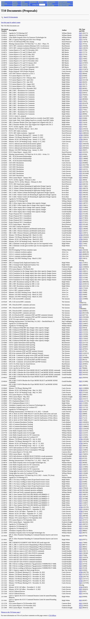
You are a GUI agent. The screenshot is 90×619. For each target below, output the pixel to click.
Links (3, 5)
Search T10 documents (11, 17)
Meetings (15, 3)
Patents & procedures (64, 3)
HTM (81, 135)
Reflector (41, 2)
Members (50, 3)
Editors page (51, 5)
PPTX (81, 518)
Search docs (25, 5)
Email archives (51, 2)
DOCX (81, 401)
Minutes (15, 5)
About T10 (4, 3)
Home (3, 2)
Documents (25, 3)
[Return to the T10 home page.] (10, 612)
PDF (80, 33)
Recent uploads (63, 2)
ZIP (80, 368)
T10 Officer (52, 615)
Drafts (23, 2)
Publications (33, 2)
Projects (15, 2)
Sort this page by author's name (10, 22)
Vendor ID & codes (64, 5)
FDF (80, 90)
